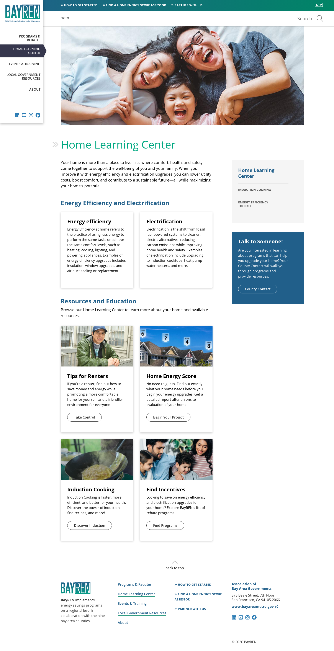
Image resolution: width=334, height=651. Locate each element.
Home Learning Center (26, 51)
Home (65, 18)
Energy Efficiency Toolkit (253, 204)
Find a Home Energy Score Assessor (136, 5)
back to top (174, 568)
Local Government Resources (23, 76)
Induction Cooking (254, 190)
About (34, 89)
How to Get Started (80, 5)
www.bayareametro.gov (255, 606)
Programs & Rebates (29, 38)
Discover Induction (89, 525)
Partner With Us (189, 5)
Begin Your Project (168, 417)
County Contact (257, 289)
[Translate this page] (318, 5)
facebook (38, 115)
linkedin (17, 115)
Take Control (84, 417)
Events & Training (24, 64)
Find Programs (165, 525)
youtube (24, 115)
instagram (31, 115)
